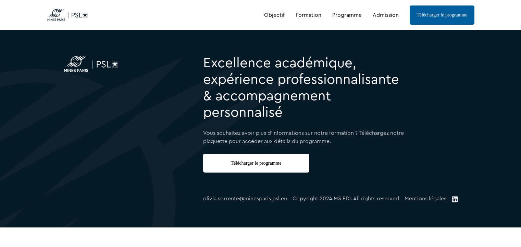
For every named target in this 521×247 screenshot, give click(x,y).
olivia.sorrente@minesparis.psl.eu (245, 198)
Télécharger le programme (442, 14)
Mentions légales (425, 198)
